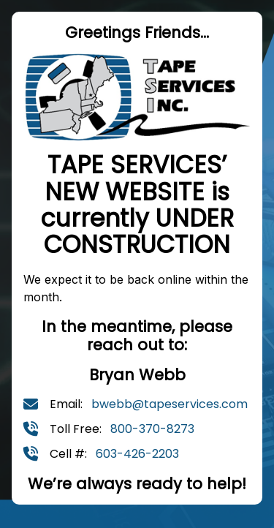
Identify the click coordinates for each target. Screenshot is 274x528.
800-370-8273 (152, 428)
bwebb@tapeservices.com (169, 404)
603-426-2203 (137, 453)
